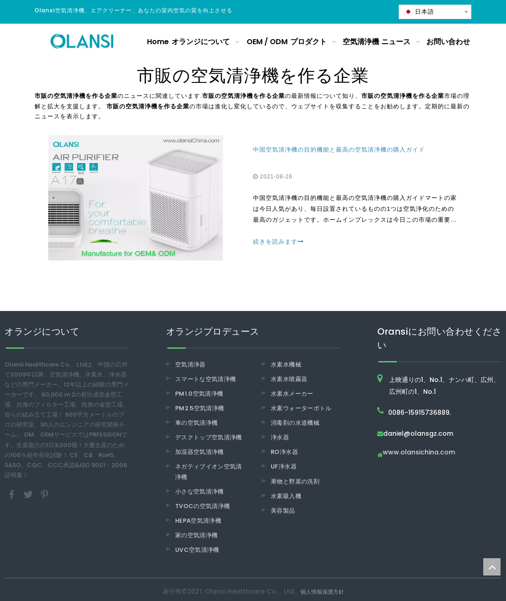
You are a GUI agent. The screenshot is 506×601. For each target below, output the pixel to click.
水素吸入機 (286, 496)
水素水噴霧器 (289, 379)
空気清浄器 (190, 364)
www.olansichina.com (419, 453)
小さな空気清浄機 (199, 491)
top (492, 567)
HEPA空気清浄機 (198, 520)
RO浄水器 (284, 452)
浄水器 (280, 437)
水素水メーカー (292, 393)
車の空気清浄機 (196, 422)
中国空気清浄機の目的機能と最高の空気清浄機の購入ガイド (339, 149)
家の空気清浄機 (196, 535)
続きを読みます (278, 241)
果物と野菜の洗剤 (295, 481)
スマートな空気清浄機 (205, 379)
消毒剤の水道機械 (295, 422)
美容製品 (283, 510)
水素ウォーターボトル (301, 408)
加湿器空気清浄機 (199, 452)
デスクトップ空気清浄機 (208, 437)
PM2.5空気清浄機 (199, 408)
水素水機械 (286, 364)
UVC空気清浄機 (197, 549)
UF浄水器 (284, 466)
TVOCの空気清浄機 (202, 506)
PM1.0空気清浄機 (199, 393)
